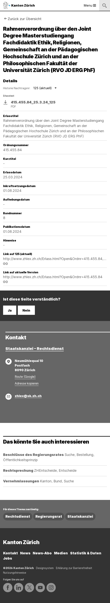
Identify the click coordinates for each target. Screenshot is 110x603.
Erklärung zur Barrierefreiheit (74, 568)
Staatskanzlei (80, 516)
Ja (10, 310)
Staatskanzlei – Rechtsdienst (34, 348)
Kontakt (10, 553)
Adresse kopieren (27, 383)
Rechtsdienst (17, 516)
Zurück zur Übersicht (24, 19)
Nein (26, 310)
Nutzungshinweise (14, 572)
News (25, 553)
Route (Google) (25, 377)
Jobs (7, 558)
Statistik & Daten (85, 553)
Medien (61, 553)
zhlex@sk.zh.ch (28, 396)
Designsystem (45, 568)
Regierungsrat (48, 516)
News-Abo (42, 553)
